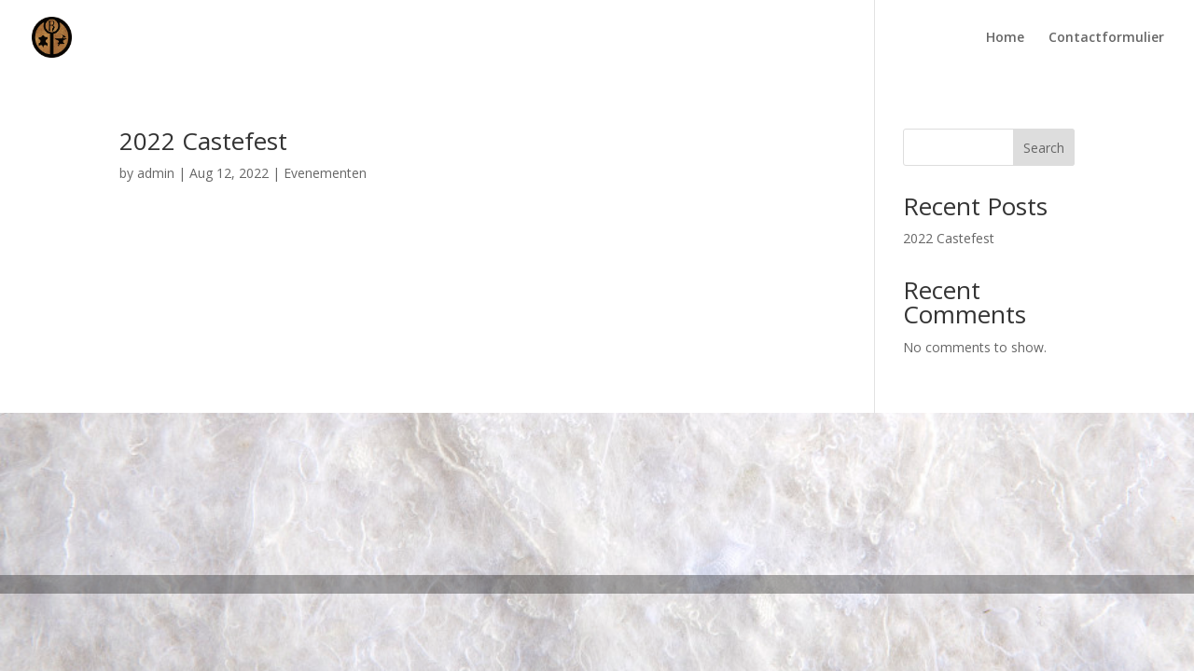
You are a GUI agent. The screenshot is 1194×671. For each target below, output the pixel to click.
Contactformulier (1106, 38)
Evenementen (325, 173)
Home (1005, 38)
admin (155, 173)
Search (1043, 148)
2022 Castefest (203, 140)
